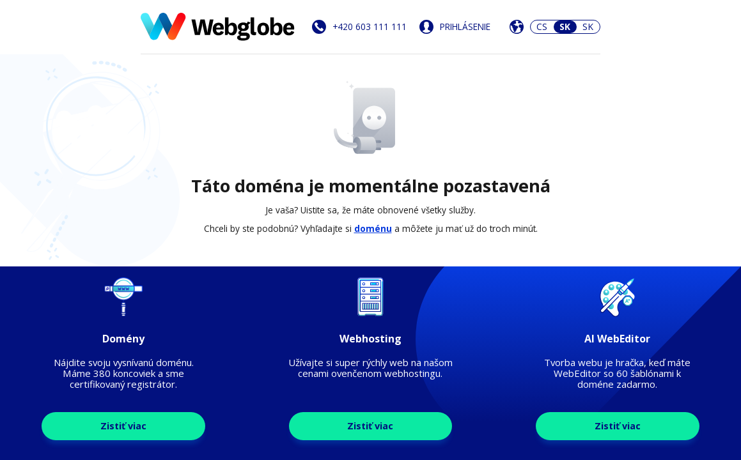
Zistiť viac (123, 426)
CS (541, 26)
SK (587, 26)
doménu (373, 228)
